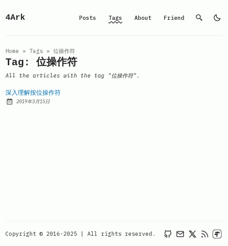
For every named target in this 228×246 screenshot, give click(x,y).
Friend (174, 17)
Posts (87, 17)
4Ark (15, 17)
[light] (217, 17)
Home (12, 50)
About (143, 17)
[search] (199, 17)
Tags (115, 17)
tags (36, 50)
